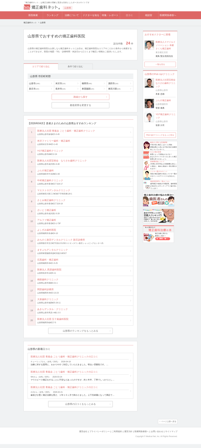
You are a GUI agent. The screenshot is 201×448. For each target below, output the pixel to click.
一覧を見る (160, 64)
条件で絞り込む (66, 66)
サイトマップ (171, 435)
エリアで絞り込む (37, 66)
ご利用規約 (117, 435)
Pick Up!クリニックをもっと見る (160, 135)
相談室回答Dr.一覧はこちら (160, 181)
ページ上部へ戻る (168, 426)
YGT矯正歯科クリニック (166, 116)
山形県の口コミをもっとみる (80, 408)
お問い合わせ (157, 435)
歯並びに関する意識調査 (158, 142)
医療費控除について (157, 161)
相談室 (148, 15)
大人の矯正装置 (155, 152)
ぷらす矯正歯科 (163, 100)
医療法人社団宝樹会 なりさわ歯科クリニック (166, 83)
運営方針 (128, 435)
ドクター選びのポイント (159, 171)
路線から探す (80, 97)
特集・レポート (110, 15)
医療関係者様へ (168, 15)
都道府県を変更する (80, 105)
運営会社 (83, 435)
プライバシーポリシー (99, 435)
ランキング (52, 15)
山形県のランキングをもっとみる (80, 334)
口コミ (129, 15)
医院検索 (33, 15)
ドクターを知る (91, 15)
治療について (72, 15)
